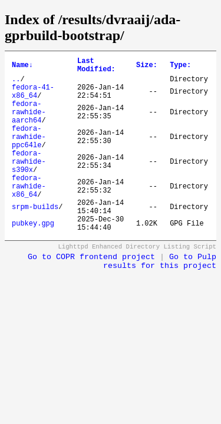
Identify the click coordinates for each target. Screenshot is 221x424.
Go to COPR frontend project (91, 294)
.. (16, 84)
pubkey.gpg (33, 259)
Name (22, 67)
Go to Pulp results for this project (159, 298)
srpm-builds (35, 239)
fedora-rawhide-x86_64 (29, 214)
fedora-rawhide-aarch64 (29, 124)
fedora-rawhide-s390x (29, 184)
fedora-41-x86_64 (33, 99)
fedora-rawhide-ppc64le (29, 154)
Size (146, 67)
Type (180, 67)
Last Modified (96, 67)
